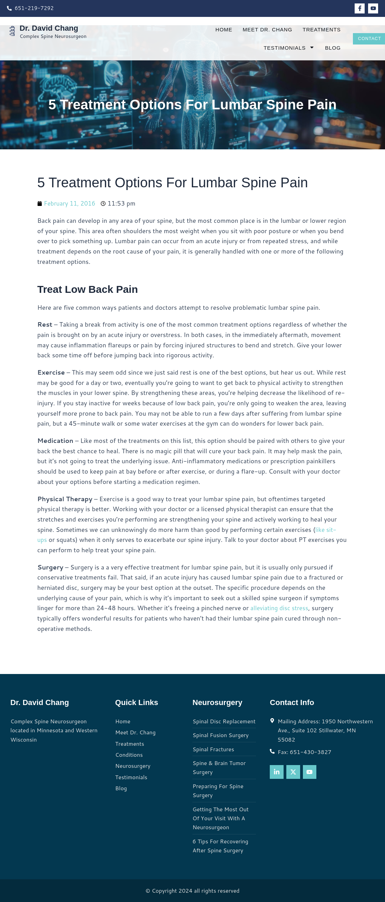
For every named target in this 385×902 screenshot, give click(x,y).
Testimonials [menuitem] (282, 47)
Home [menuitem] (217, 29)
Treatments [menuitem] (315, 29)
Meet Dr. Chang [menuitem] (261, 29)
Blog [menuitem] (326, 48)
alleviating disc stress (281, 607)
